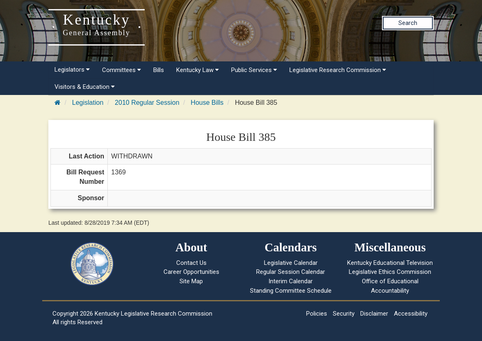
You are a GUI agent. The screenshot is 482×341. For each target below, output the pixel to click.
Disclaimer (374, 313)
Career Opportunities (191, 272)
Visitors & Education (85, 86)
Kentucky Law (197, 70)
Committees (121, 70)
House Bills (207, 102)
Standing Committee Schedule (291, 290)
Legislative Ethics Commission (390, 272)
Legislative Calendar (291, 262)
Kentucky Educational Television (390, 262)
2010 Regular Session (147, 102)
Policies (316, 313)
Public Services (254, 70)
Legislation (88, 102)
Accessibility (410, 313)
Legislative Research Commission (337, 70)
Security (344, 313)
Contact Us (191, 262)
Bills (158, 70)
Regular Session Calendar (290, 272)
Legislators (72, 69)
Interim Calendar (290, 281)
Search (407, 23)
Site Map (191, 281)
